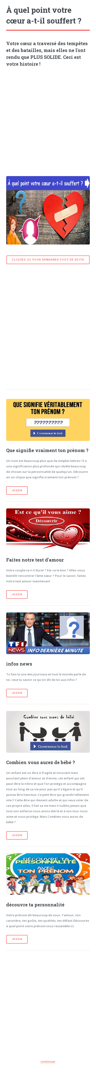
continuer (48, 1061)
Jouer (17, 490)
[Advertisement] (48, 120)
